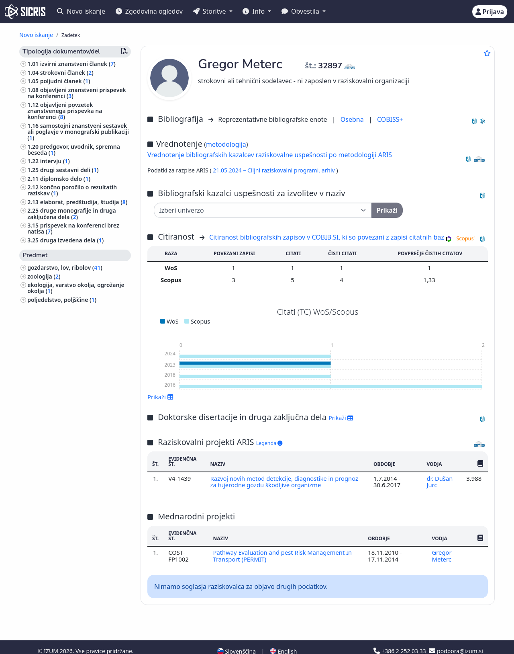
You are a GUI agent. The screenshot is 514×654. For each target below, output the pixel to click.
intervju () (55, 161)
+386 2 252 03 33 (400, 635)
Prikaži (160, 397)
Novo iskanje (81, 11)
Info (254, 11)
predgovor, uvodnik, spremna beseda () (73, 149)
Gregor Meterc (442, 555)
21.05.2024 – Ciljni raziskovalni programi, (267, 170)
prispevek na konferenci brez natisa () (73, 228)
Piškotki (57, 643)
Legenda (269, 443)
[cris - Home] (25, 11)
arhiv (329, 170)
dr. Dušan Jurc (439, 481)
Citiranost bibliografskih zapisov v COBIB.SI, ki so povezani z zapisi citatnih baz (326, 237)
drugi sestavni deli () (69, 170)
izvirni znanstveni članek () (78, 64)
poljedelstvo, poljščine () (61, 299)
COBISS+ (390, 119)
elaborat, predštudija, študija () (84, 202)
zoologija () (43, 276)
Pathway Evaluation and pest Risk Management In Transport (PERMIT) (282, 555)
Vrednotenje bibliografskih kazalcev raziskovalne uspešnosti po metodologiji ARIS (269, 154)
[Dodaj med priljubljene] (487, 53)
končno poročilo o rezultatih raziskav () (72, 190)
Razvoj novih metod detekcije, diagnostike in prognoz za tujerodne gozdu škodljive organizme (284, 481)
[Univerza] (263, 210)
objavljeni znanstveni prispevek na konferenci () (76, 93)
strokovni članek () (67, 72)
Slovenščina (236, 635)
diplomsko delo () (65, 178)
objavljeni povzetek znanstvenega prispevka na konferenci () (64, 111)
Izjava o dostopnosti (98, 643)
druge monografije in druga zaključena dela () (71, 213)
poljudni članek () (65, 81)
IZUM (51, 635)
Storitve (210, 11)
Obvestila (301, 11)
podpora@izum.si (456, 635)
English (283, 635)
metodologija (226, 144)
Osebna (353, 119)
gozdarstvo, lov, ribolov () (64, 267)
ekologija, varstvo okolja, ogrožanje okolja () (75, 288)
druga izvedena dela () (72, 240)
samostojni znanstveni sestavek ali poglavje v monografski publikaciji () (78, 131)
